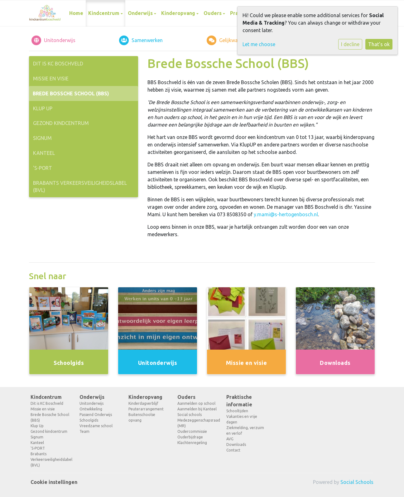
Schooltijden (237, 411)
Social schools (189, 415)
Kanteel (44, 153)
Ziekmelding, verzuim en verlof (245, 430)
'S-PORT (42, 168)
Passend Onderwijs (95, 415)
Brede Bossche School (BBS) (71, 93)
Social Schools (356, 482)
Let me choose (259, 44)
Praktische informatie (239, 400)
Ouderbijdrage (190, 437)
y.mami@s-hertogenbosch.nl (286, 214)
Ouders (213, 13)
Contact (233, 450)
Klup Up (42, 108)
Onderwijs (141, 13)
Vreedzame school (96, 426)
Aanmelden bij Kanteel (197, 409)
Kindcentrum (104, 13)
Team (84, 431)
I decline (350, 44)
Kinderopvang (178, 13)
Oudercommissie (192, 431)
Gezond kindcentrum (61, 123)
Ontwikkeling (90, 409)
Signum (42, 138)
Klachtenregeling (192, 443)
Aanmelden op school (196, 403)
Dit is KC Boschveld (58, 63)
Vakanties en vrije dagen (241, 419)
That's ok (379, 44)
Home (76, 13)
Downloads (236, 444)
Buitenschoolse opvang (141, 417)
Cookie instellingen (54, 482)
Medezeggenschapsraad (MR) (197, 423)
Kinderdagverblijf (143, 403)
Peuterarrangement (146, 409)
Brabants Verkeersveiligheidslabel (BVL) (80, 186)
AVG (229, 439)
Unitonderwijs (91, 403)
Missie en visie (51, 78)
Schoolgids (88, 420)
